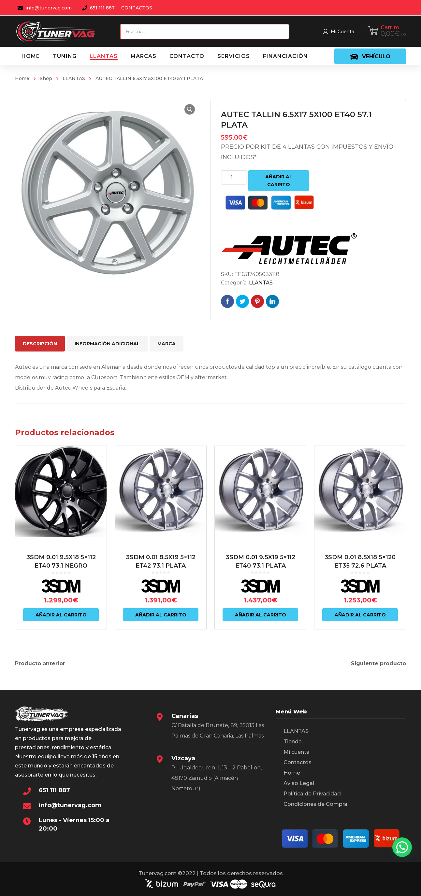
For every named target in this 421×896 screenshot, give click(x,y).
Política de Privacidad (312, 794)
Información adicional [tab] (107, 344)
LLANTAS (74, 78)
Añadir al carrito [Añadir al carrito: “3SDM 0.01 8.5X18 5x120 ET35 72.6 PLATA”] (360, 615)
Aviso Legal (298, 783)
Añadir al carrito (278, 180)
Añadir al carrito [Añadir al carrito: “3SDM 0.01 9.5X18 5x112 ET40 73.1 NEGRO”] (61, 615)
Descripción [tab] (40, 344)
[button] (189, 109)
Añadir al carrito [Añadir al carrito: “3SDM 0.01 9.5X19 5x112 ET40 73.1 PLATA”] (260, 615)
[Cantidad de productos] (234, 177)
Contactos (297, 762)
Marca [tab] (166, 344)
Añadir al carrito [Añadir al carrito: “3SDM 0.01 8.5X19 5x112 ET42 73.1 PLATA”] (160, 615)
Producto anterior (40, 663)
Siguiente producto (378, 663)
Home (22, 78)
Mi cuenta (296, 752)
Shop (46, 78)
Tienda (292, 741)
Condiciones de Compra (315, 804)
